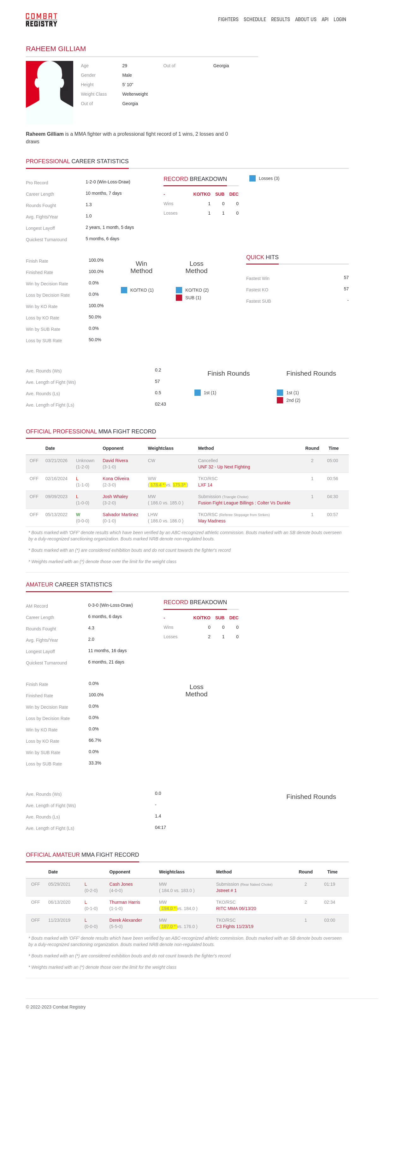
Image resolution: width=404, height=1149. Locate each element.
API (325, 19)
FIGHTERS (228, 19)
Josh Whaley (115, 566)
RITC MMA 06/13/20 (236, 1032)
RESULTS (280, 19)
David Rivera (115, 530)
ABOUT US (306, 19)
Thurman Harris (125, 1025)
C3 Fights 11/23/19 (234, 1050)
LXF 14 (205, 555)
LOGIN (340, 19)
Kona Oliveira (116, 548)
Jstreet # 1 (226, 1014)
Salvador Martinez (120, 584)
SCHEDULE (255, 19)
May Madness (212, 591)
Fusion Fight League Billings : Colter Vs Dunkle (244, 573)
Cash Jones (121, 1007)
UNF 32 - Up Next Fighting (224, 537)
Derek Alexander (126, 1043)
